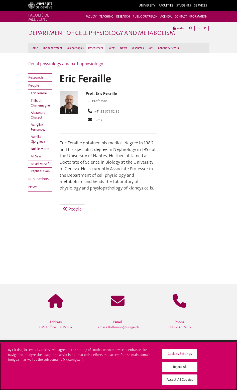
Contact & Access (168, 48)
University (147, 6)
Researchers (95, 48)
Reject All (179, 368)
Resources (138, 48)
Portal (178, 28)
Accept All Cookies (180, 381)
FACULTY (90, 17)
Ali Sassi (36, 156)
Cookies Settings (180, 355)
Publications (38, 178)
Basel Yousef (40, 164)
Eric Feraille (39, 93)
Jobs (151, 48)
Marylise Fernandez (38, 127)
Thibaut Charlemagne (40, 103)
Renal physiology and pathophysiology (65, 64)
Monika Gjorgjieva (38, 139)
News (123, 48)
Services (200, 6)
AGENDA (166, 17)
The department (52, 48)
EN (198, 28)
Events (111, 48)
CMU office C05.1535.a (55, 324)
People (33, 85)
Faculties (166, 6)
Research (35, 77)
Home (34, 48)
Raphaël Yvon (40, 171)
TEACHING (106, 17)
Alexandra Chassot (38, 115)
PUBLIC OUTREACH (145, 17)
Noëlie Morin (40, 149)
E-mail (99, 120)
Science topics (75, 48)
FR (204, 28)
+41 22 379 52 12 (179, 324)
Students (183, 6)
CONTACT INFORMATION (191, 17)
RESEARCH (123, 17)
